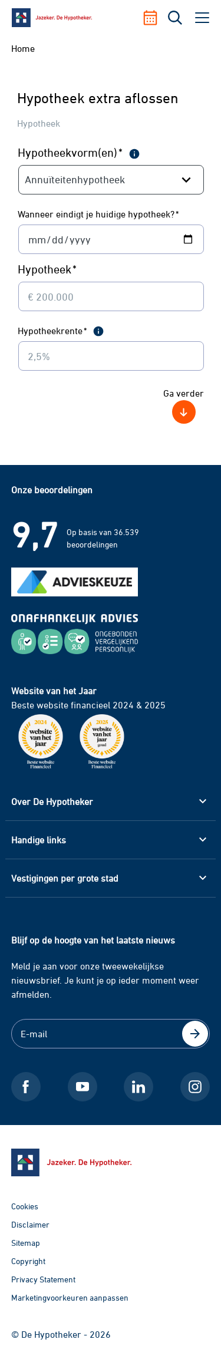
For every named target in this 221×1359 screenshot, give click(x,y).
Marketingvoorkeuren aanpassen (69, 1297)
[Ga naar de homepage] (110, 1162)
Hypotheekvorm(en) (70, 152)
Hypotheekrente (52, 330)
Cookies (24, 1206)
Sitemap (25, 1243)
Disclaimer (30, 1224)
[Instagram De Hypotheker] (195, 1086)
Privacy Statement (43, 1279)
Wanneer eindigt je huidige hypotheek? (98, 214)
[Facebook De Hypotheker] (26, 1086)
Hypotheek (47, 269)
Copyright (28, 1261)
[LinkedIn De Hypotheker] (138, 1086)
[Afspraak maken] (154, 17)
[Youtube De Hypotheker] (82, 1086)
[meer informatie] (134, 153)
